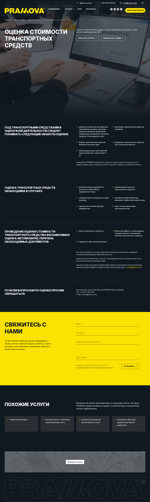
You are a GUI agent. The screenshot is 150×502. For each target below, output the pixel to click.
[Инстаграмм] (118, 9)
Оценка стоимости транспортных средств (45, 20)
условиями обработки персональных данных (94, 367)
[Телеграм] (111, 9)
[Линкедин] (115, 9)
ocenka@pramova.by (134, 267)
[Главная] (25, 11)
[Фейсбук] (121, 9)
